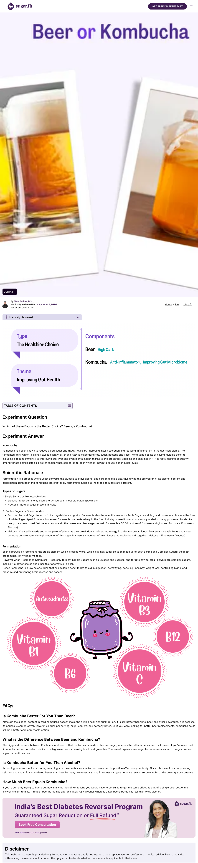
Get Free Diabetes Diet (167, 6)
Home (168, 304)
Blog (177, 304)
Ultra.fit (187, 304)
